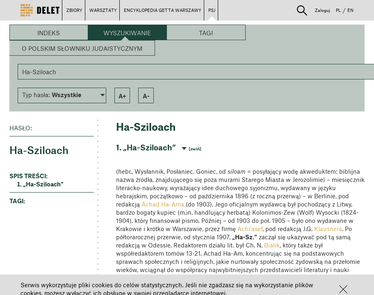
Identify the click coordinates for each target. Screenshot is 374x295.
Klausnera (328, 228)
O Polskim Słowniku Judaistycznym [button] (82, 48)
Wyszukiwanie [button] (127, 32)
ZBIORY (74, 10)
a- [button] (146, 96)
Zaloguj (322, 10)
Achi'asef (249, 228)
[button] (343, 289)
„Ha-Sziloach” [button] (43, 184)
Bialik (272, 245)
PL (338, 10)
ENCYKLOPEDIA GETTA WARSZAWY (162, 10)
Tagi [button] (206, 32)
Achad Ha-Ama (162, 204)
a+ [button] (122, 96)
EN (350, 10)
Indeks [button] (48, 32)
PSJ (211, 10)
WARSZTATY (103, 10)
